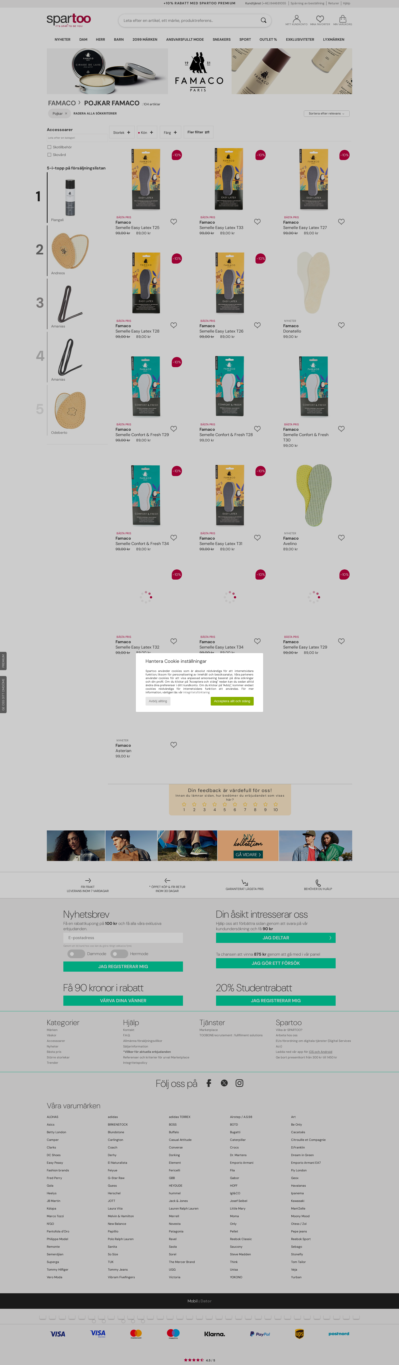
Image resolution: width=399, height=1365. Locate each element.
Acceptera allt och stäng (232, 701)
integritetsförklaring (196, 692)
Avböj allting (158, 701)
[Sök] (264, 20)
